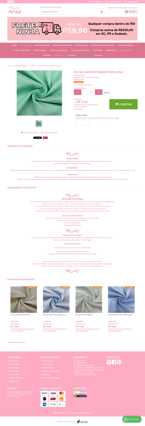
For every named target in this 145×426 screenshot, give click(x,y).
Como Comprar (48, 361)
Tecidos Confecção (21, 50)
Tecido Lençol (40, 50)
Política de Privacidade (50, 378)
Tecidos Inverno (125, 45)
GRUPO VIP (58, 55)
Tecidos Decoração (59, 50)
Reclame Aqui (85, 55)
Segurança (46, 374)
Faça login (57, 7)
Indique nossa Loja (16, 378)
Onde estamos (14, 374)
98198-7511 (114, 1)
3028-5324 (97, 1)
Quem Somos (112, 8)
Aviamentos (111, 50)
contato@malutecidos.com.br (85, 374)
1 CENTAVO (71, 55)
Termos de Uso (47, 364)
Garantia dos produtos (50, 371)
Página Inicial (14, 361)
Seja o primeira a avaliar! (83, 85)
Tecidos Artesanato (80, 50)
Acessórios (97, 50)
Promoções (25, 45)
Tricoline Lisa (81, 45)
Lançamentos (126, 50)
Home (14, 45)
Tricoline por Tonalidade (103, 45)
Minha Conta (122, 8)
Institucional (14, 357)
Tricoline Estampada (62, 45)
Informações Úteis (50, 357)
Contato (47, 55)
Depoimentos (14, 381)
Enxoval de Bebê (41, 45)
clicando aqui (107, 177)
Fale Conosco (133, 8)
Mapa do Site (14, 368)
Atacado (98, 55)
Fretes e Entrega (48, 368)
